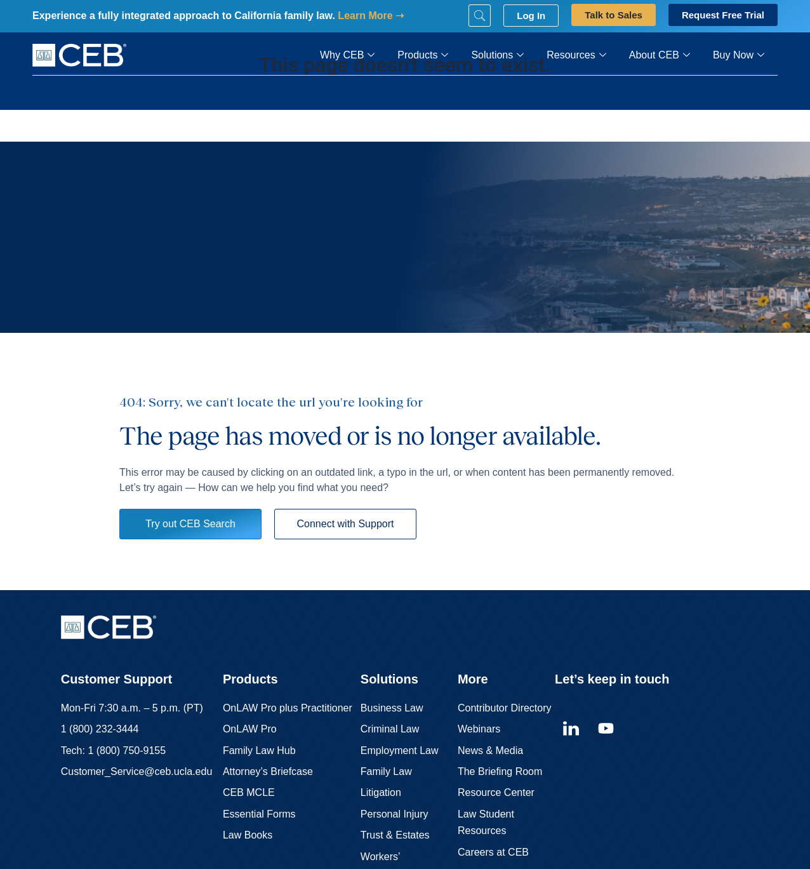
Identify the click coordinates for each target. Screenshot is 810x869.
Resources (576, 55)
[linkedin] (571, 728)
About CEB (659, 55)
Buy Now (738, 55)
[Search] (479, 15)
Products (422, 55)
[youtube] (605, 728)
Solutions (497, 55)
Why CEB (347, 55)
